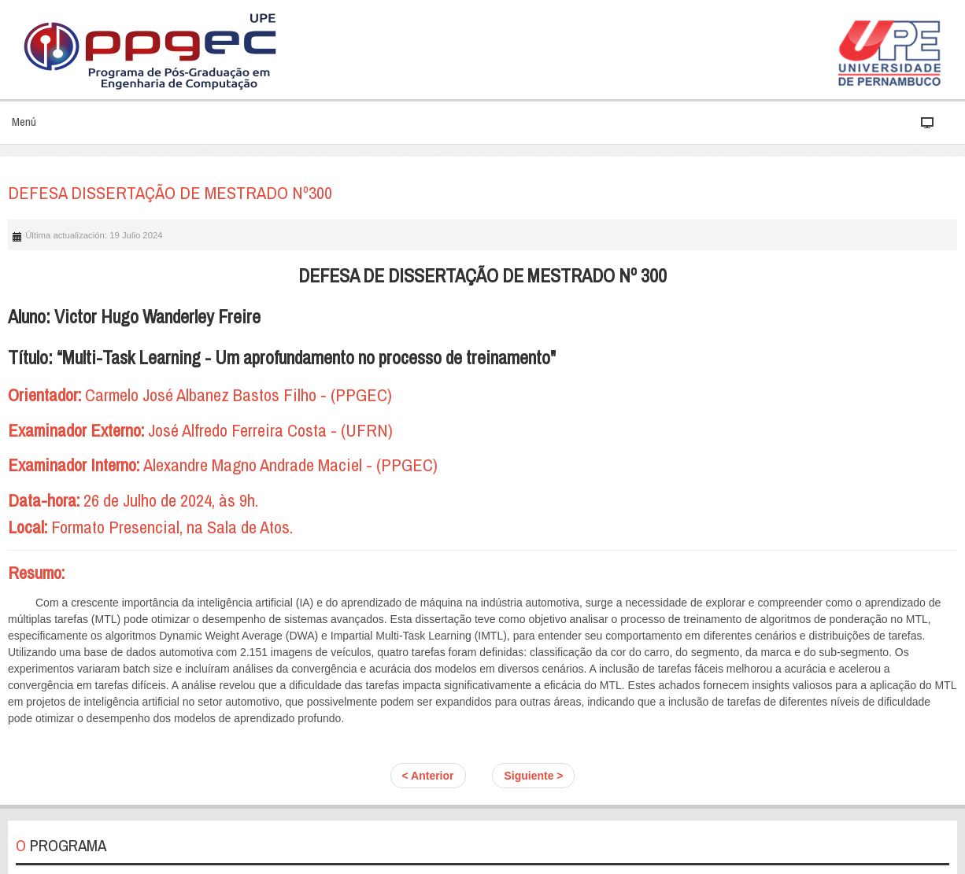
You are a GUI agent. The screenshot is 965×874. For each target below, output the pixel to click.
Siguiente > (533, 775)
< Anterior (428, 775)
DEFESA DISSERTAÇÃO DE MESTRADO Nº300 (170, 193)
